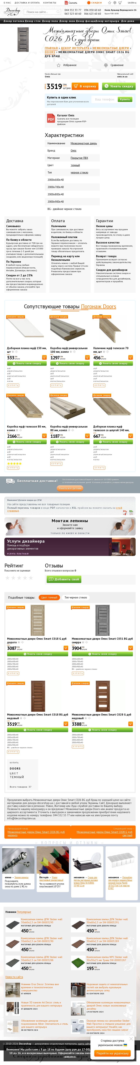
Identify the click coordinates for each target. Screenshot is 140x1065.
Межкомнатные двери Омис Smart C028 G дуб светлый (104, 833)
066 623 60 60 (92, 13)
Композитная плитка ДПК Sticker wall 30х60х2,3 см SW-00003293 (41, 921)
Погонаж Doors (98, 306)
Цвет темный (49, 597)
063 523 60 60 (73, 13)
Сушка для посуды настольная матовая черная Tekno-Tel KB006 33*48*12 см (86, 881)
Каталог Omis (73, 119)
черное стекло (79, 172)
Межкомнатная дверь (84, 143)
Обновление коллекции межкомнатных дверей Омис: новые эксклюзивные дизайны (108, 1005)
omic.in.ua (122, 76)
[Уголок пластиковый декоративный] (53, 860)
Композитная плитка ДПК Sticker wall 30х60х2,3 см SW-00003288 (41, 958)
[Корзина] (120, 2)
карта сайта (84, 1043)
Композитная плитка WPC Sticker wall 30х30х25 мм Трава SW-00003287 (107, 958)
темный (75, 165)
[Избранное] (109, 2)
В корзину (85, 86)
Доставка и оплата (27, 2)
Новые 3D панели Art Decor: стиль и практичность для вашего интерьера (41, 1004)
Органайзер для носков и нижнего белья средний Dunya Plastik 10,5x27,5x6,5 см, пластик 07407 (120, 883)
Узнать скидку (118, 86)
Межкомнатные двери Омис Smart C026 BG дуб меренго (36, 833)
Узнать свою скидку (28, 363)
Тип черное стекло (76, 597)
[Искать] (58, 11)
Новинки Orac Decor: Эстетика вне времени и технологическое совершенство (40, 987)
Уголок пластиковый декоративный (51, 879)
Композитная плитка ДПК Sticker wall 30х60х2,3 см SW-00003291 (107, 921)
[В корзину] (44, 357)
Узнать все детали (70, 488)
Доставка (14, 220)
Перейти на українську (112, 1053)
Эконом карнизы (21, 877)
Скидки (94, 3)
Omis (47, 76)
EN (132, 2)
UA (129, 2)
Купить (125, 99)
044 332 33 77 (73, 10)
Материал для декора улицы (36, 926)
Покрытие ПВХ (79, 158)
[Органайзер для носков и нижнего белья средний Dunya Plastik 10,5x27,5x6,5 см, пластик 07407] (122, 860)
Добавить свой (64, 579)
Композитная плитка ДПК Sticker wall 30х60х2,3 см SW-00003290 (41, 940)
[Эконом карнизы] (18, 860)
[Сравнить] (114, 2)
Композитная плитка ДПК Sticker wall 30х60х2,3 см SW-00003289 (107, 940)
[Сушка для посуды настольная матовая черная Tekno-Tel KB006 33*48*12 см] (87, 860)
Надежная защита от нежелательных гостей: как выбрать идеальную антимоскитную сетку (107, 987)
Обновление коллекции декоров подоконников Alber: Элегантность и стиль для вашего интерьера (44, 1024)
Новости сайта (14, 977)
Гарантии (104, 220)
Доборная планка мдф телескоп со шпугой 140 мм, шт (111, 430)
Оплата (58, 220)
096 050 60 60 (92, 10)
